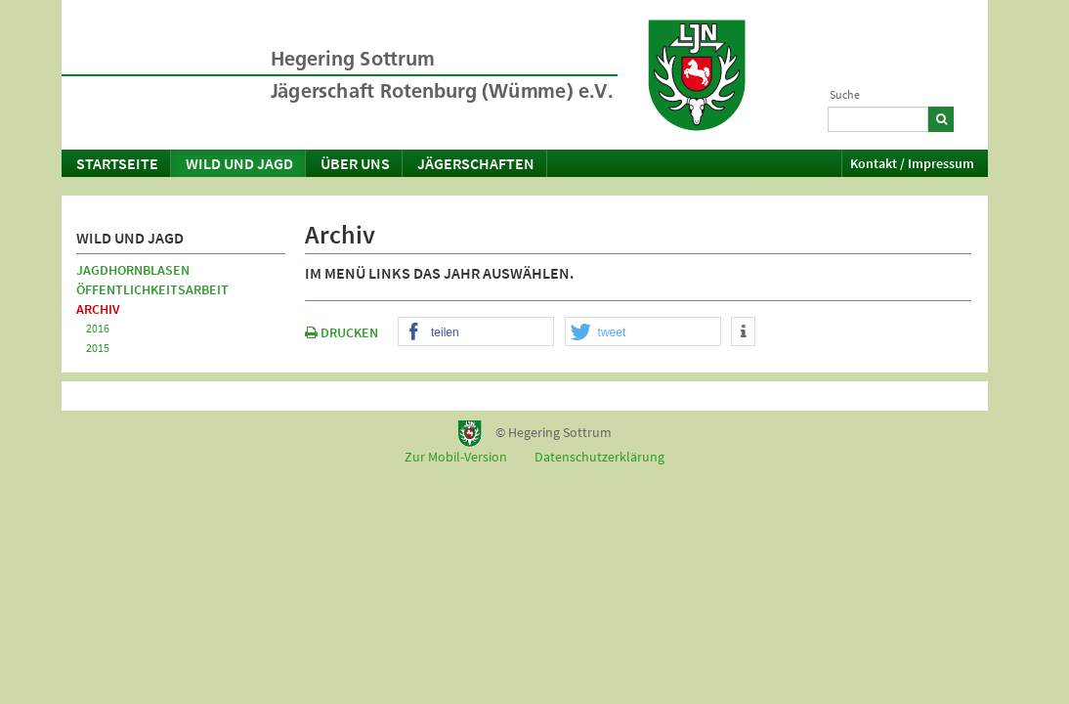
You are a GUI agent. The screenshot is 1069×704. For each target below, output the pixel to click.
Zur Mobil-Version (456, 456)
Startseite (117, 163)
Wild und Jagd (239, 163)
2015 (97, 347)
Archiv (98, 309)
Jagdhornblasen (133, 270)
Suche (845, 94)
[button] (476, 332)
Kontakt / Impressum (912, 163)
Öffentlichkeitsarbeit (152, 289)
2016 (97, 328)
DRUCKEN (341, 332)
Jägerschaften (475, 163)
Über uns (355, 163)
